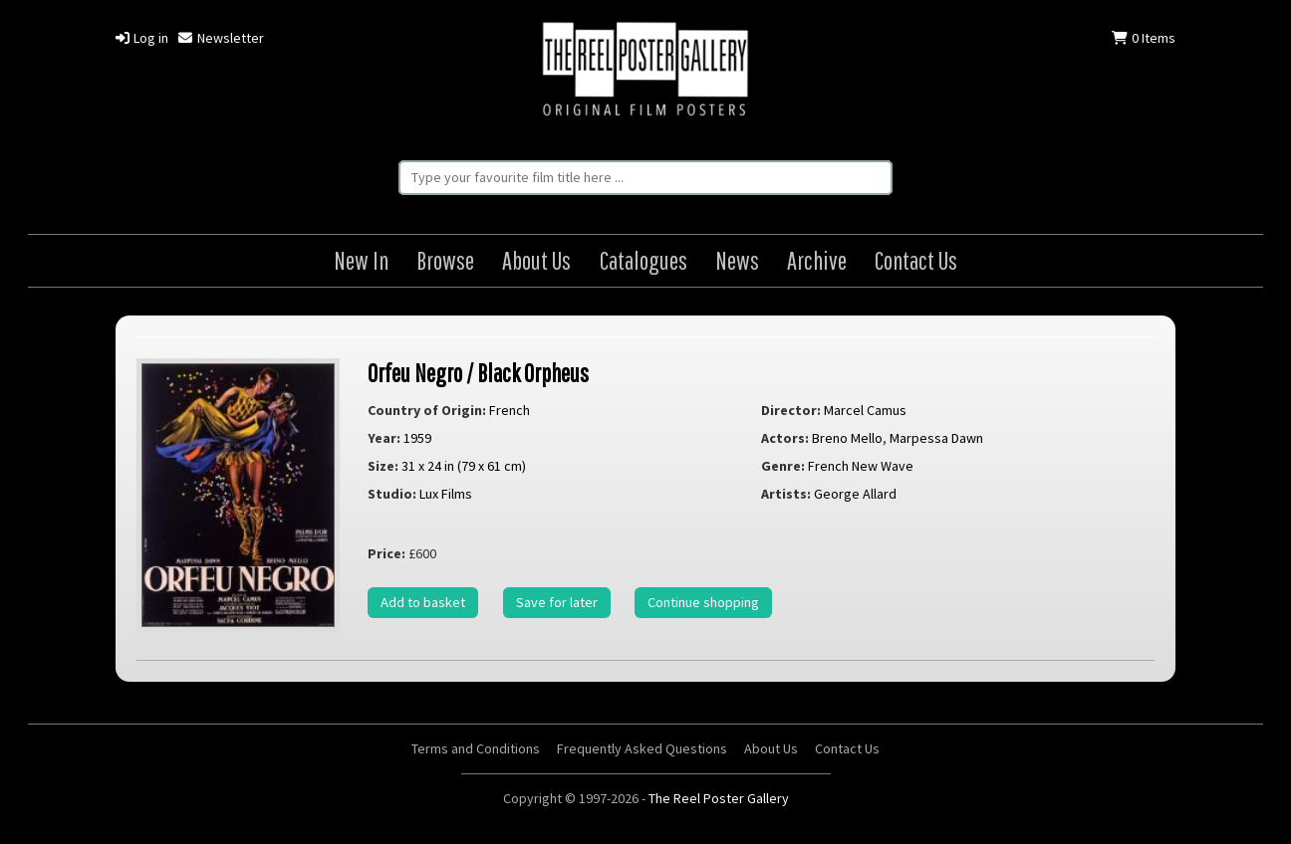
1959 (417, 438)
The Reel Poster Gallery (645, 71)
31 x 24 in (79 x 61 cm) (463, 466)
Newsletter (220, 38)
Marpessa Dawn (936, 438)
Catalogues (643, 260)
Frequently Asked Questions (642, 748)
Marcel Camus (865, 410)
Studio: (392, 494)
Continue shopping (703, 602)
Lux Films (445, 494)
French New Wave (860, 466)
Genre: (783, 466)
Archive (817, 260)
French (509, 410)
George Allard (855, 494)
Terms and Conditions (475, 748)
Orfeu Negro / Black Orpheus (478, 372)
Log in (142, 38)
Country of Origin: (427, 410)
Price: (386, 553)
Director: (791, 410)
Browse (445, 260)
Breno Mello (847, 438)
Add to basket (423, 602)
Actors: (785, 438)
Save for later (557, 602)
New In (361, 260)
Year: (384, 438)
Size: (383, 466)
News (737, 260)
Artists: (786, 494)
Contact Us (916, 260)
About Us (536, 260)
